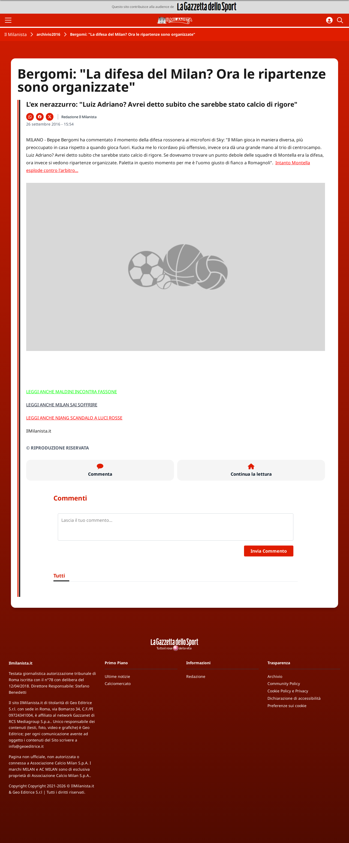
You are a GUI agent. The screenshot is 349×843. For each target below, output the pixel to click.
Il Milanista (15, 34)
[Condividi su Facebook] (40, 117)
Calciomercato (118, 683)
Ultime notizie (117, 676)
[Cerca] (341, 20)
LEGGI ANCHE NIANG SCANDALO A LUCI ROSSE (74, 418)
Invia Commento (269, 551)
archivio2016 (48, 34)
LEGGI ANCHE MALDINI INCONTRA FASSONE (71, 392)
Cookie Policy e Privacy (287, 690)
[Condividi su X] (49, 117)
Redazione (195, 676)
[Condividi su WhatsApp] (30, 117)
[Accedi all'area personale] (329, 20)
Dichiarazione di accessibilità (294, 698)
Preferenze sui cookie (286, 705)
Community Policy (283, 683)
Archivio (274, 676)
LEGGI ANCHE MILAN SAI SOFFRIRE (61, 405)
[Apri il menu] (8, 20)
